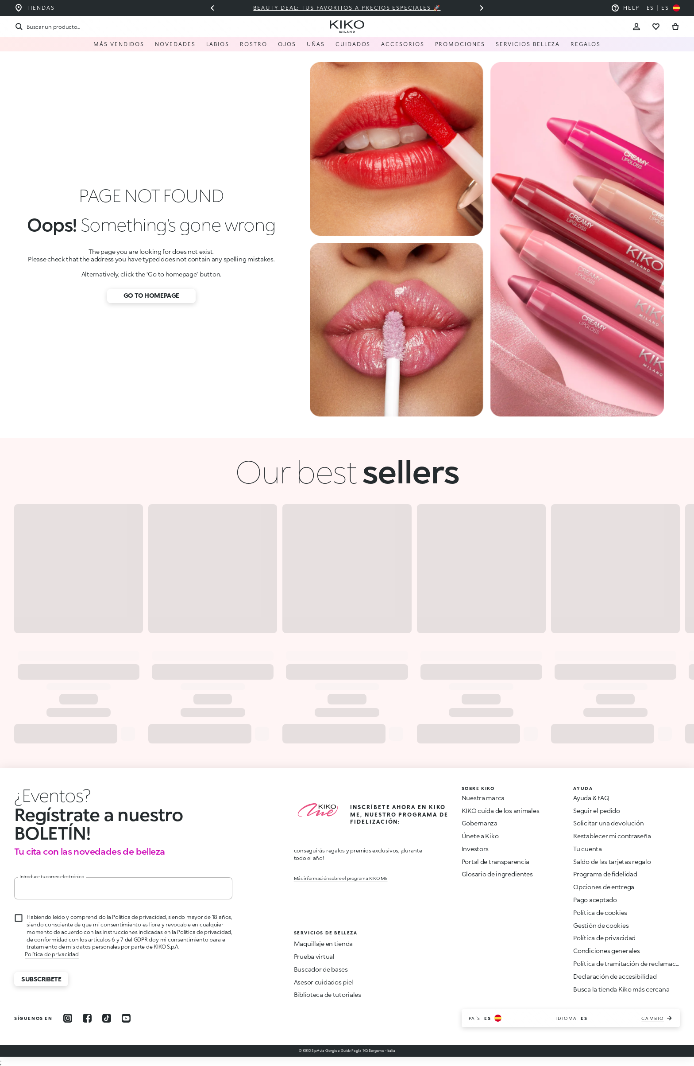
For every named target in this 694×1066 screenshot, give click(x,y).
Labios (218, 44)
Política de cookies (600, 912)
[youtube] (126, 1018)
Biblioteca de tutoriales (327, 994)
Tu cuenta (587, 848)
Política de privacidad (52, 954)
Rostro (253, 44)
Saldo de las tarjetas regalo (612, 861)
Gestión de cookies (600, 925)
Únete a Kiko (480, 836)
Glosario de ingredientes (497, 874)
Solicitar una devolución (608, 823)
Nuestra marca (483, 797)
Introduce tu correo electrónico (51, 876)
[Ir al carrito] (675, 26)
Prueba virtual (314, 956)
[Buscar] (47, 26)
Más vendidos (118, 44)
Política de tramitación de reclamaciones (632, 963)
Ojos (287, 44)
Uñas (316, 44)
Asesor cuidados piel (323, 982)
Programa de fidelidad (605, 874)
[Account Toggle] (636, 26)
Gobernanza (479, 823)
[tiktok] (106, 1018)
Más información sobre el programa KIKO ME (341, 878)
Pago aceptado (595, 899)
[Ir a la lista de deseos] (656, 26)
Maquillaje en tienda (323, 943)
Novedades (175, 44)
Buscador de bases (321, 969)
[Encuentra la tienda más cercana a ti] (34, 8)
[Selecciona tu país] (663, 8)
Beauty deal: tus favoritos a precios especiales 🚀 (346, 7)
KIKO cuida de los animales (501, 810)
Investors (475, 848)
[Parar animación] (52, 795)
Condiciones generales (606, 950)
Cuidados (352, 44)
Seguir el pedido (596, 810)
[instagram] (67, 1018)
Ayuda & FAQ (591, 797)
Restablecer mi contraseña (612, 836)
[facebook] (87, 1018)
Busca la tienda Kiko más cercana (621, 989)
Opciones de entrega (603, 887)
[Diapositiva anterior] (212, 8)
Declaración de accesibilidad (614, 976)
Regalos (585, 44)
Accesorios (402, 44)
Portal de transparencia (496, 861)
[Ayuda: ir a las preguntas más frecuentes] (625, 8)
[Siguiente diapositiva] (481, 8)
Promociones (460, 44)
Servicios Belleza (528, 44)
